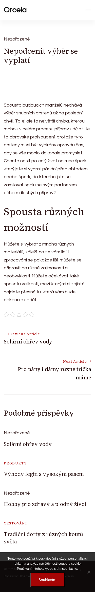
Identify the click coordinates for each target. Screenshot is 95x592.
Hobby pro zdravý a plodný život (45, 504)
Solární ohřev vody (28, 444)
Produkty (15, 463)
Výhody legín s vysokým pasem (44, 474)
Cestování (15, 523)
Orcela (15, 10)
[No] (88, 572)
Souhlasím (47, 580)
